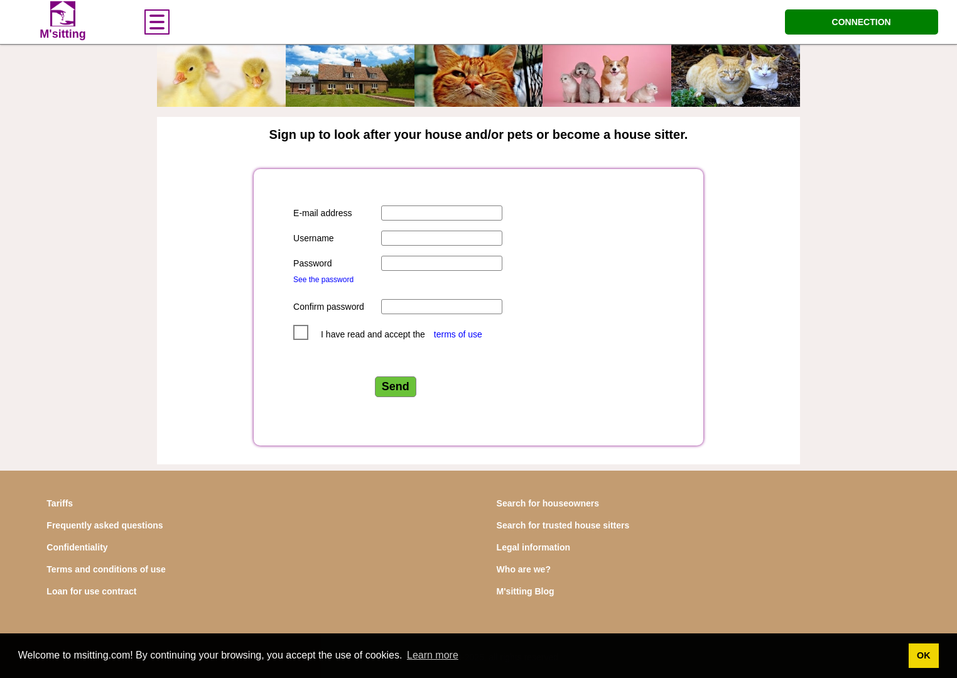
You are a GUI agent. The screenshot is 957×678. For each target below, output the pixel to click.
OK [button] (924, 655)
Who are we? (524, 569)
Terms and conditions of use (106, 569)
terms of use (458, 334)
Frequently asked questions (104, 525)
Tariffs (59, 503)
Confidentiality (76, 547)
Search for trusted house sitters (563, 525)
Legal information (533, 547)
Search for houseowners (548, 503)
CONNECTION (861, 22)
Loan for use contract (91, 591)
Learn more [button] (432, 655)
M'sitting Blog (525, 591)
